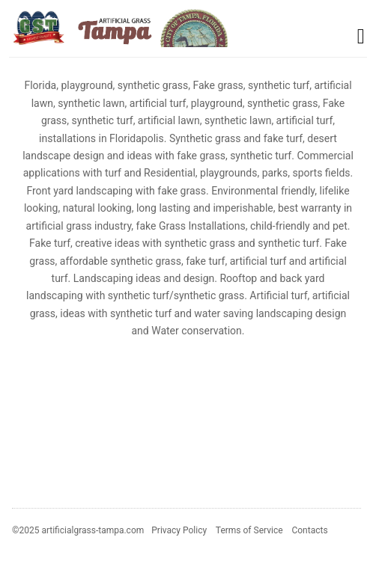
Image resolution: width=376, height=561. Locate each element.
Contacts (309, 530)
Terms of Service (249, 530)
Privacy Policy (179, 530)
